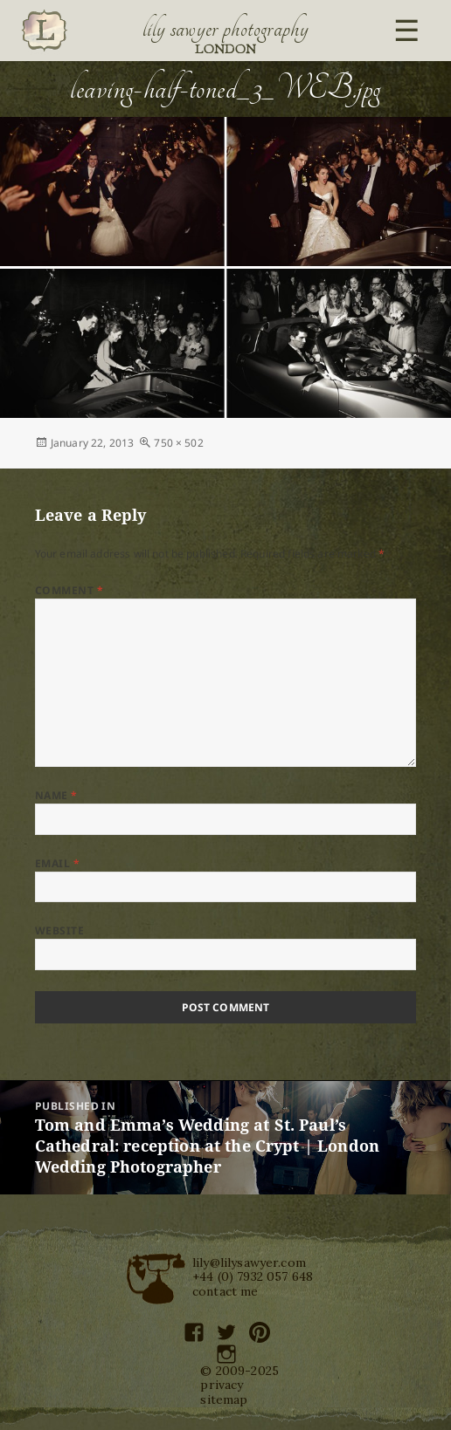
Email (57, 863)
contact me (225, 1291)
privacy (221, 1384)
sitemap (223, 1399)
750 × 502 (178, 442)
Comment (69, 590)
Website (59, 930)
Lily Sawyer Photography (225, 28)
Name (56, 795)
